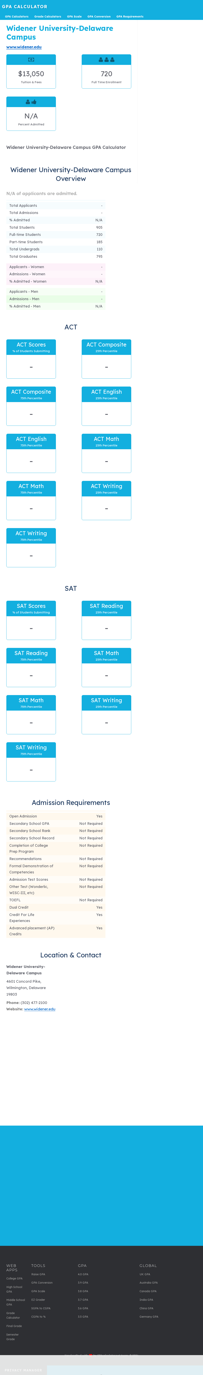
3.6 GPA (83, 1308)
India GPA (146, 1300)
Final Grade (14, 1326)
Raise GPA (38, 1274)
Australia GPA (149, 1282)
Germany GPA (149, 1316)
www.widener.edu (24, 46)
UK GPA (145, 1274)
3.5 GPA (83, 1316)
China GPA (146, 1308)
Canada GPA (148, 1291)
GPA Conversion (42, 1282)
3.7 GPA (83, 1300)
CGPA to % (38, 1316)
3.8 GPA (83, 1291)
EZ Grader (38, 1300)
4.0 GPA (83, 1274)
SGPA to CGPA (41, 1308)
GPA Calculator (24, 6)
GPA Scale (38, 1291)
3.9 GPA (83, 1282)
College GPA (14, 1278)
